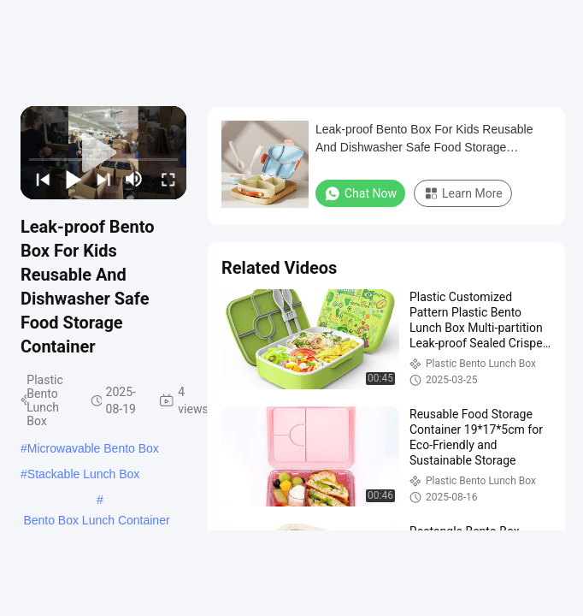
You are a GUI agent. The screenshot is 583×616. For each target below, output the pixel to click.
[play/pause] (71, 179)
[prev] (41, 179)
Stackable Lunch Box (83, 474)
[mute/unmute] (134, 179)
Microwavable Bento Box (93, 448)
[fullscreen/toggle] (166, 179)
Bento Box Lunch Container (96, 520)
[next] (101, 179)
